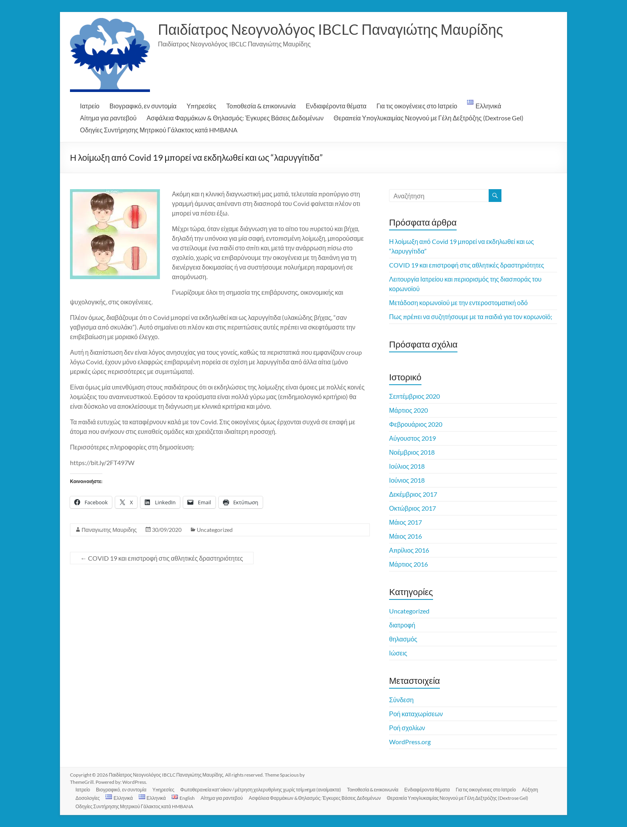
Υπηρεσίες (201, 106)
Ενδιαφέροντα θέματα (336, 106)
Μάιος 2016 (405, 536)
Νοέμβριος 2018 (412, 452)
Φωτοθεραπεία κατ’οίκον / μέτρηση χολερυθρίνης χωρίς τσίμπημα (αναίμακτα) (263, 789)
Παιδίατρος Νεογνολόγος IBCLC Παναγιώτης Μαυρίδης (330, 29)
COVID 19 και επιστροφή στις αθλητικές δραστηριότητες (161, 558)
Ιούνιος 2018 (407, 480)
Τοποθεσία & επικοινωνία (261, 106)
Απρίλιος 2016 (409, 550)
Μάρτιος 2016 (408, 564)
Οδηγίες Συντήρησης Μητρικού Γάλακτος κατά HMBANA (159, 130)
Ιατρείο (90, 106)
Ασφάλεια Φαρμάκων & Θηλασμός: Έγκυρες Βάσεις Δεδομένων (234, 118)
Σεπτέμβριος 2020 (414, 396)
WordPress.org (410, 741)
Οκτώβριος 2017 (412, 508)
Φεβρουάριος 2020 (415, 424)
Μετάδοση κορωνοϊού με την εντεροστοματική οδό (458, 302)
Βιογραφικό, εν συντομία (143, 106)
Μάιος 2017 (405, 522)
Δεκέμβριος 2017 (413, 494)
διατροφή (402, 625)
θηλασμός (403, 639)
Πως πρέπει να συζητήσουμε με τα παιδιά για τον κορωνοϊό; (470, 316)
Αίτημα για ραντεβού (108, 118)
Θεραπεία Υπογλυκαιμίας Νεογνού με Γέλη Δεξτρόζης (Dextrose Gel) (428, 118)
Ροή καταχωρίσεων (416, 713)
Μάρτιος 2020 (408, 410)
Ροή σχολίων (407, 727)
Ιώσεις (398, 653)
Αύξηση (534, 789)
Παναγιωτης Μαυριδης (109, 529)
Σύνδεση (401, 699)
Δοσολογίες (88, 798)
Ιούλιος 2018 (407, 466)
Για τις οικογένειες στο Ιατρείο (417, 106)
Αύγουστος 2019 (412, 438)
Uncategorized (215, 529)
